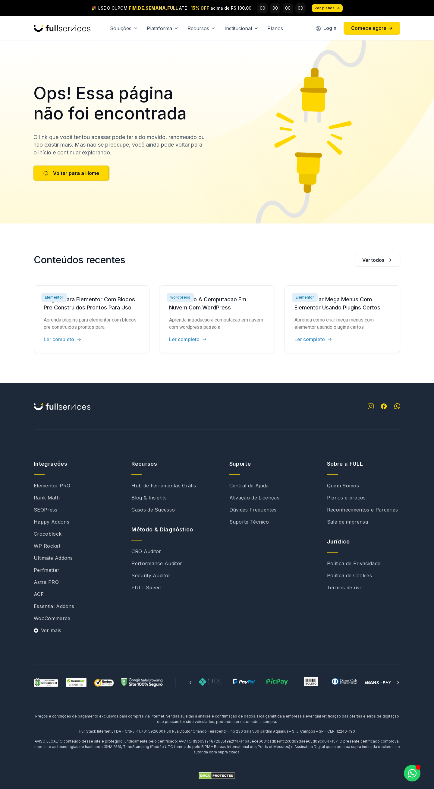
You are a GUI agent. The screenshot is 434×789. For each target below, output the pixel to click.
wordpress (180, 297)
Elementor (54, 297)
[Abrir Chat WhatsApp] (412, 773)
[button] (190, 682)
